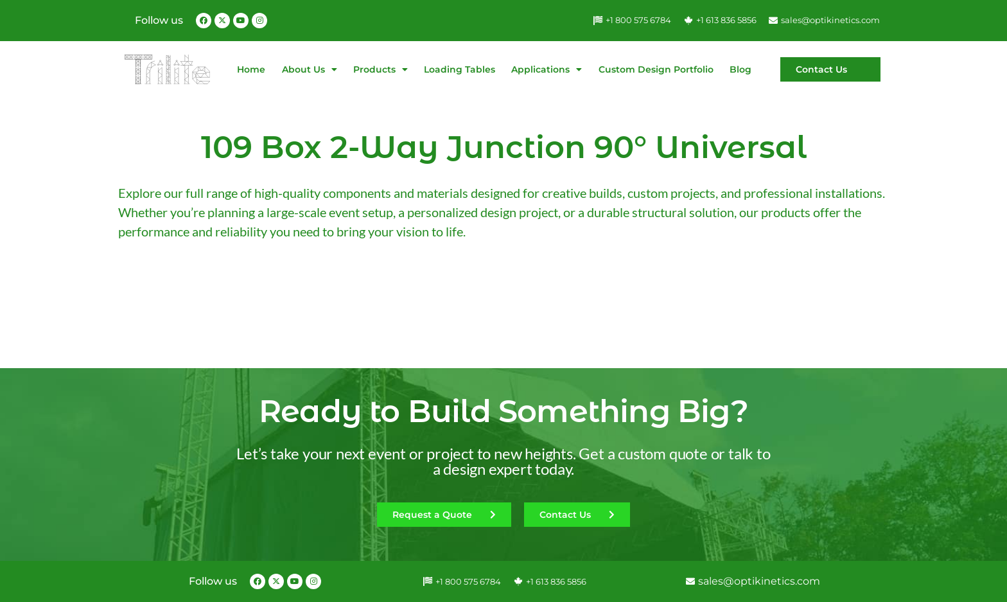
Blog (740, 69)
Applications (546, 69)
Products (380, 69)
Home (251, 69)
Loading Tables (459, 69)
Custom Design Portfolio (656, 69)
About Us (309, 69)
